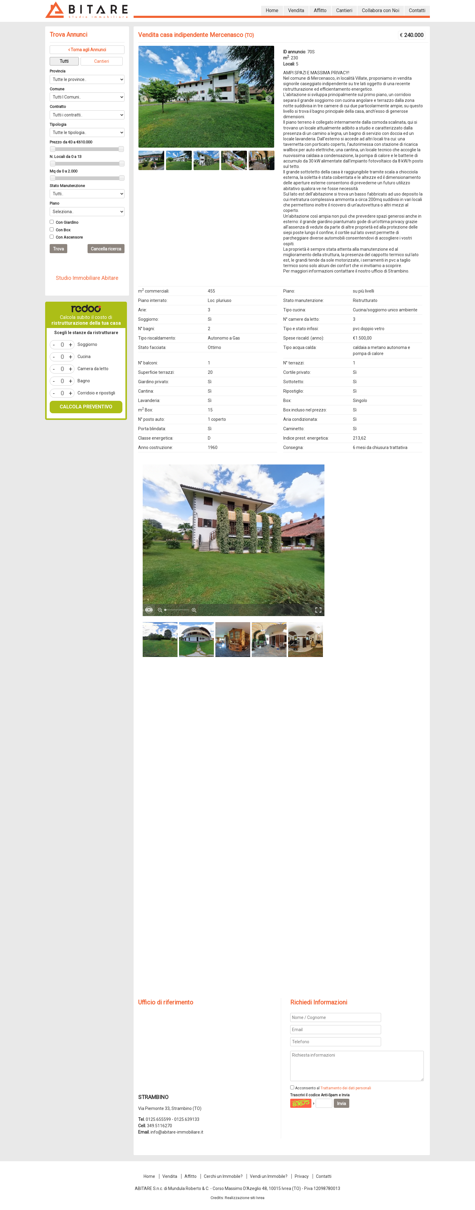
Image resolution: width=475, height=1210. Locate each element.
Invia (341, 1103)
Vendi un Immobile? (268, 1176)
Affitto (190, 1176)
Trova (58, 248)
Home (149, 1176)
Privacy (302, 1176)
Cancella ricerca (106, 248)
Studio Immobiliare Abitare (87, 278)
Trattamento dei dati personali (346, 1088)
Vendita (169, 1176)
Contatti (323, 1176)
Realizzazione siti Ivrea (244, 1197)
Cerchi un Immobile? (223, 1176)
